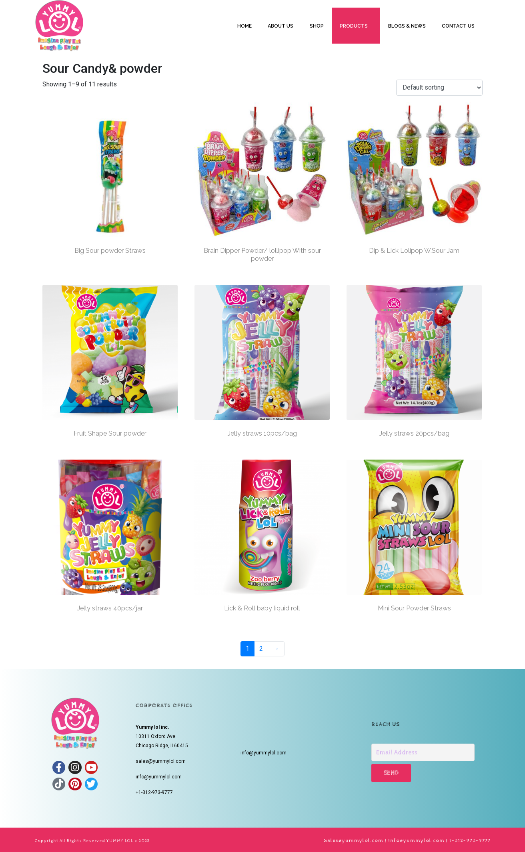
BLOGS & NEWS (407, 26)
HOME (244, 26)
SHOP (317, 26)
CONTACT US (458, 26)
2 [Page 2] (261, 648)
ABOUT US (280, 26)
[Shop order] (439, 88)
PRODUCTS (354, 26)
